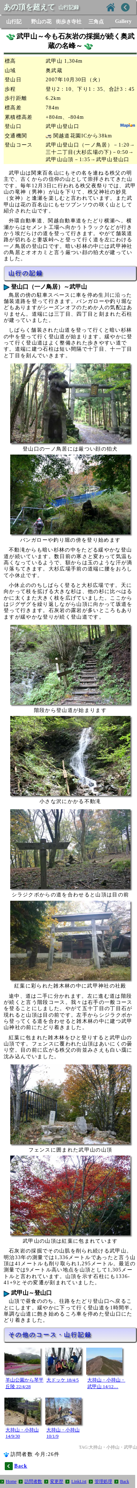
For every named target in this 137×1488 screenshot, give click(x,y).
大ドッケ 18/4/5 (62, 1380)
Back (124, 1481)
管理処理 (103, 1481)
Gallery (123, 21)
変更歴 (56, 1481)
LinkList (78, 1481)
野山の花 (41, 21)
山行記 (14, 21)
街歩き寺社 (68, 21)
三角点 (96, 21)
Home (11, 1481)
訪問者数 (33, 1481)
